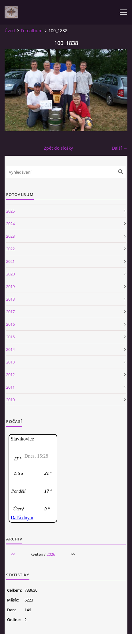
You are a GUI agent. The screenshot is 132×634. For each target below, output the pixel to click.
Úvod (10, 30)
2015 (10, 337)
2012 (10, 374)
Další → (119, 148)
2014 (10, 349)
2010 (10, 399)
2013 (10, 362)
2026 (51, 554)
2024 (10, 223)
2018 (10, 299)
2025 (10, 211)
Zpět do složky (58, 148)
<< (13, 554)
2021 (10, 261)
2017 (10, 311)
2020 (10, 274)
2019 (10, 286)
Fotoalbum (32, 30)
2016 (10, 324)
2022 (10, 249)
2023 (10, 236)
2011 (10, 387)
